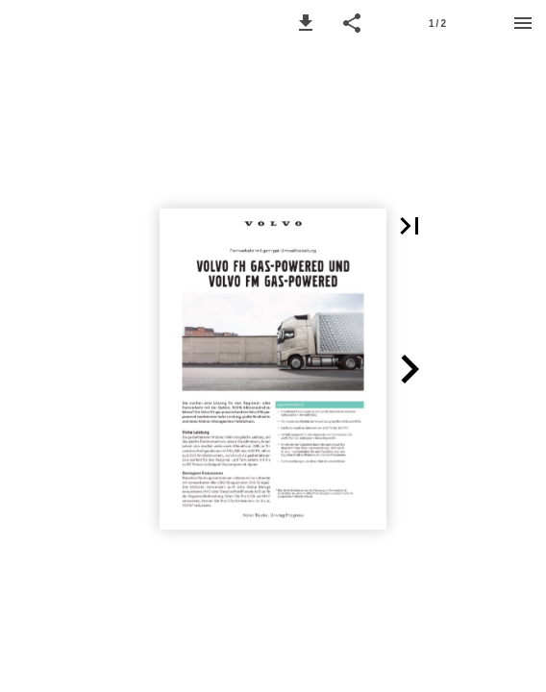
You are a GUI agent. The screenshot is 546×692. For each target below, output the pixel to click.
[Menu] (523, 23)
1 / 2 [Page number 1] (437, 23)
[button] (306, 23)
